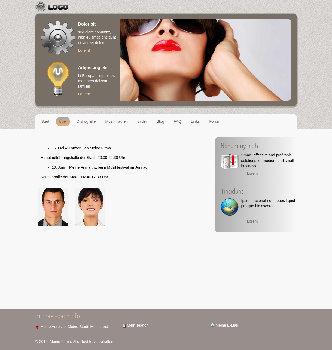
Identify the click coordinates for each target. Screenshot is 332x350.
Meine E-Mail (227, 325)
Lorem (252, 173)
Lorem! (84, 50)
